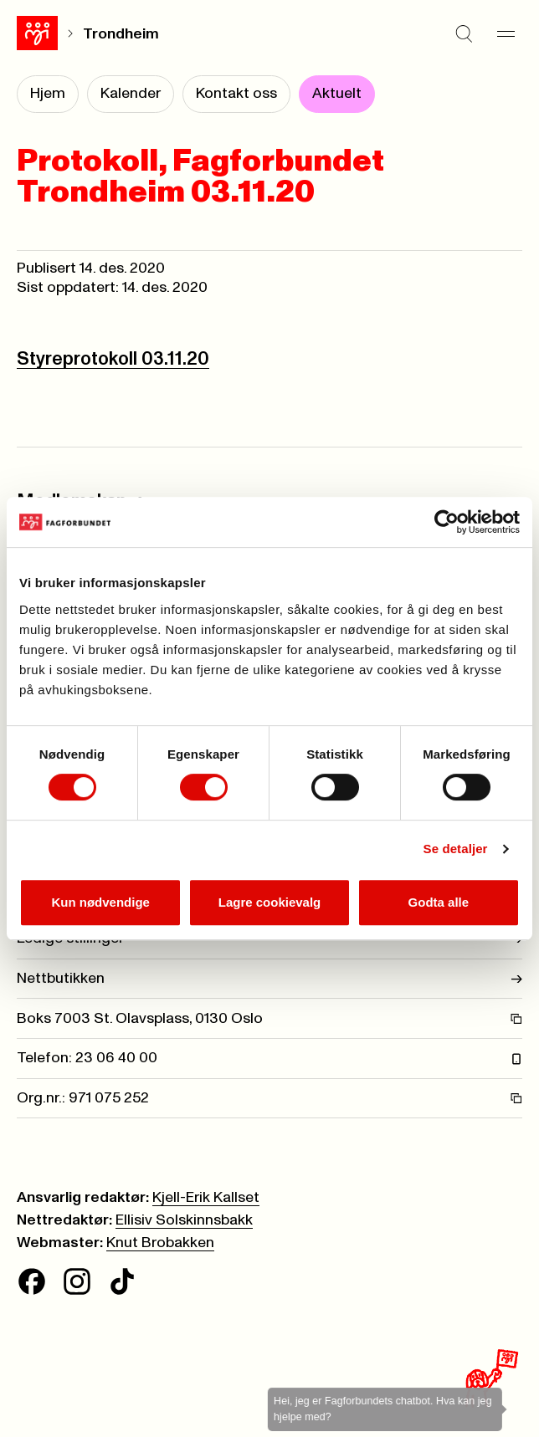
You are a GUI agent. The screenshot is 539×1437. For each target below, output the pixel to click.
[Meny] (505, 33)
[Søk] (463, 33)
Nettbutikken (269, 978)
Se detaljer (456, 848)
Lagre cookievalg (269, 902)
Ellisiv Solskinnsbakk (184, 1220)
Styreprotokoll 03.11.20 (113, 359)
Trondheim (121, 34)
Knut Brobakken (160, 1242)
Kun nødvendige (100, 902)
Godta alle (439, 902)
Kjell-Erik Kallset (205, 1197)
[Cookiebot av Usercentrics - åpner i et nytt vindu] (446, 521)
